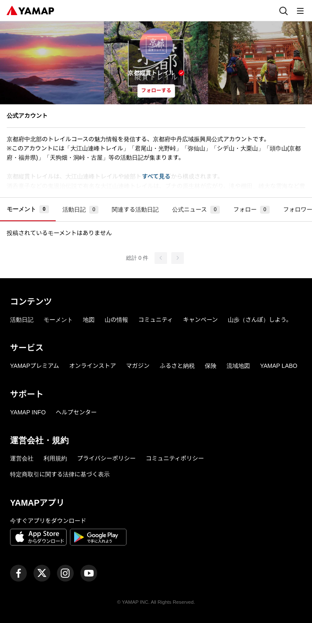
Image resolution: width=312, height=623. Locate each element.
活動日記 (80, 210)
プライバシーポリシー (106, 458)
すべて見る (156, 176)
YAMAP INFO (28, 412)
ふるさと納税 (177, 365)
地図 (89, 319)
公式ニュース (196, 210)
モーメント (28, 209)
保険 (211, 365)
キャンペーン (200, 319)
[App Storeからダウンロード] (38, 538)
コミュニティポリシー (175, 458)
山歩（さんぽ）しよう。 (260, 319)
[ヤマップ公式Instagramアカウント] (65, 573)
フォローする (156, 90)
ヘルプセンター (76, 412)
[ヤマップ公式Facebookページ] (18, 573)
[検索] (283, 10)
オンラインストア (92, 365)
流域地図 (238, 365)
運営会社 (22, 458)
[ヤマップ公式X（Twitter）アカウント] (42, 573)
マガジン (138, 365)
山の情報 (116, 319)
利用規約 (55, 458)
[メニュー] (300, 10)
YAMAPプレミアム (34, 365)
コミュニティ (155, 319)
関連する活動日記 (135, 209)
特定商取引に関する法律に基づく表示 (60, 474)
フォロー (251, 210)
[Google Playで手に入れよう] (98, 538)
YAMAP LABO (278, 365)
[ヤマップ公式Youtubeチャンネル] (88, 573)
